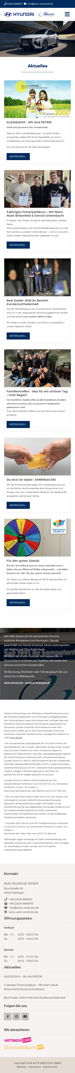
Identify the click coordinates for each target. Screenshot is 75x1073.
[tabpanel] (37, 39)
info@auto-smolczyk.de (40, 3)
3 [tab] (35, 50)
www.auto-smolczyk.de (23, 912)
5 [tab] (47, 50)
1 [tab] (23, 50)
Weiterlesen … (19, 157)
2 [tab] (29, 50)
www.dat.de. (16, 737)
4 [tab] (41, 50)
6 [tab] (53, 50)
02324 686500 (13, 3)
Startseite (29, 14)
